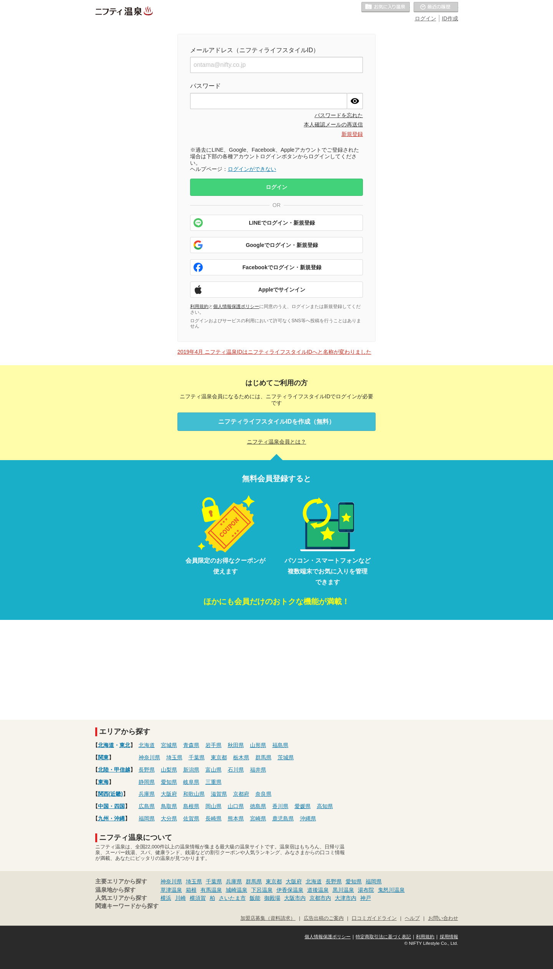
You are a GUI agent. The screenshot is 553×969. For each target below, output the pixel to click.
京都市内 (320, 898)
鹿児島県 (283, 818)
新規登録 (352, 134)
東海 (103, 782)
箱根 (191, 890)
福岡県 (147, 818)
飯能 (255, 898)
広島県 (147, 806)
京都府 (241, 794)
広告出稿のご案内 (324, 918)
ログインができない (252, 169)
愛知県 (169, 782)
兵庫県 (147, 794)
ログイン (425, 18)
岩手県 (213, 745)
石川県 (236, 770)
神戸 (365, 898)
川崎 (180, 898)
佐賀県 (191, 818)
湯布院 (366, 890)
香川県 (280, 806)
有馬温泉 (211, 890)
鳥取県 (169, 806)
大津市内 (345, 898)
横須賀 (198, 898)
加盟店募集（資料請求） (267, 918)
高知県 (325, 806)
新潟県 (191, 770)
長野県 (147, 770)
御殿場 (272, 898)
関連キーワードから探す (127, 906)
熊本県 (236, 818)
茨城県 (286, 757)
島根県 (191, 806)
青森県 (191, 745)
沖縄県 (308, 818)
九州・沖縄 (111, 818)
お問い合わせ (443, 918)
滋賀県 (219, 794)
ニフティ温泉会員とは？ (276, 442)
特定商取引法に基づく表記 (383, 936)
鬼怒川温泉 (391, 890)
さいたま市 (232, 898)
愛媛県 (303, 806)
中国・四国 (111, 806)
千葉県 (197, 757)
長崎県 (213, 818)
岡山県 (213, 806)
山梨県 (169, 770)
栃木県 (241, 757)
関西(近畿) (110, 794)
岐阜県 (191, 782)
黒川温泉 (343, 890)
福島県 (280, 745)
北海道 (106, 745)
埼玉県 (174, 757)
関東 (103, 757)
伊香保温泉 (289, 890)
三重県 (213, 782)
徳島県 (258, 806)
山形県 (258, 745)
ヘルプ (412, 918)
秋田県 (236, 745)
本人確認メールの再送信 (333, 124)
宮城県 (169, 745)
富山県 (213, 770)
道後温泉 (318, 890)
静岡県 (147, 782)
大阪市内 (295, 898)
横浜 (166, 898)
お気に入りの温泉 (385, 7)
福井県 (258, 770)
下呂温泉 (262, 890)
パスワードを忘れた (339, 115)
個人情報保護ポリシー (236, 306)
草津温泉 (171, 890)
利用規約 (199, 306)
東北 (124, 745)
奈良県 (263, 794)
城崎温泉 (236, 890)
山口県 (236, 806)
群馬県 (263, 757)
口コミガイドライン (374, 918)
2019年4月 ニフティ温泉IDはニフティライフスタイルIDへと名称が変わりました (274, 352)
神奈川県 (149, 757)
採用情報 (449, 936)
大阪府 (169, 794)
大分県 (169, 818)
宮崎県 (258, 818)
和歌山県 (194, 794)
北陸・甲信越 (114, 770)
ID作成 (450, 18)
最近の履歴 (436, 7)
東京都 (219, 757)
